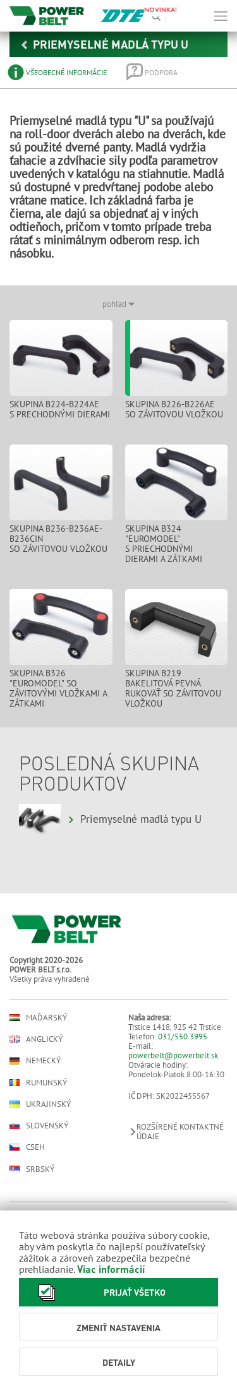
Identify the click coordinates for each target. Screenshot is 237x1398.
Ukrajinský (40, 1104)
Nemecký (35, 1061)
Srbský (31, 1169)
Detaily (118, 1362)
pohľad (118, 304)
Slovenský (38, 1125)
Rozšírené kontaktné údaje (176, 1131)
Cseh (27, 1147)
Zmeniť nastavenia (118, 1327)
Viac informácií (111, 1269)
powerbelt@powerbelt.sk (173, 1055)
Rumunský (38, 1082)
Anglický (36, 1039)
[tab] (58, 72)
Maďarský (38, 1017)
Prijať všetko (99, 1292)
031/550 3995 (182, 1036)
